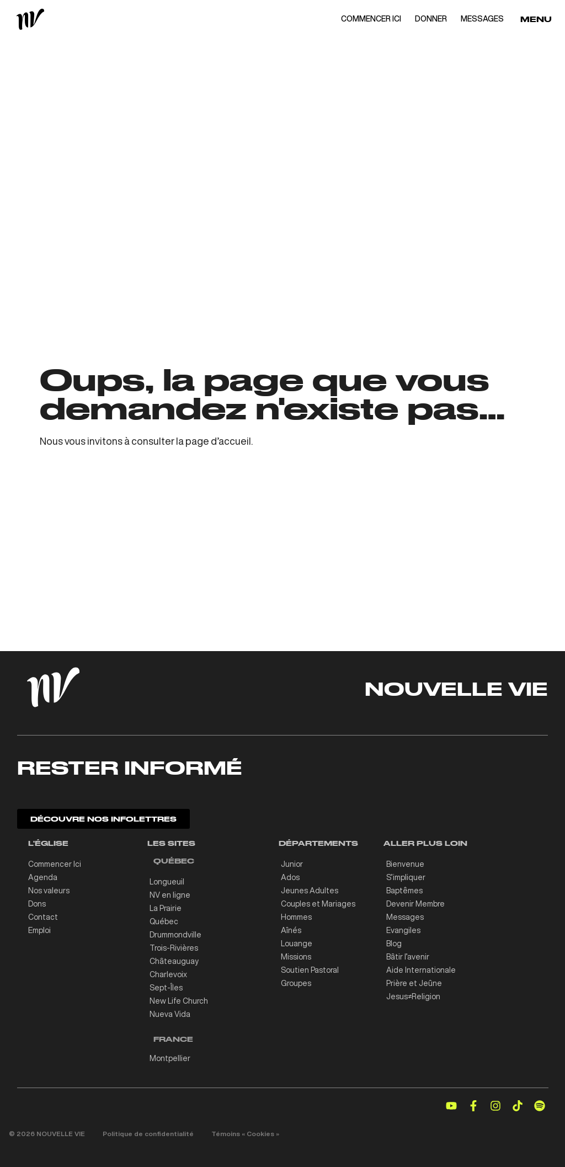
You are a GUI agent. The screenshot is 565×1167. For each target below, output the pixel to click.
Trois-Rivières (174, 948)
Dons (37, 904)
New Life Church (179, 1001)
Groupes (296, 983)
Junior (292, 864)
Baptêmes (404, 890)
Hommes (296, 917)
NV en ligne (170, 895)
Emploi (39, 930)
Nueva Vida (170, 1014)
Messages (405, 917)
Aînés (291, 930)
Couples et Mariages (318, 904)
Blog (394, 943)
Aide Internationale (421, 970)
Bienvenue (405, 864)
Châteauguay (174, 961)
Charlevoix (168, 974)
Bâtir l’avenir (407, 957)
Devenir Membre (415, 904)
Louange (296, 943)
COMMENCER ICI (371, 19)
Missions (296, 957)
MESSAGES (482, 19)
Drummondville (175, 935)
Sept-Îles (166, 988)
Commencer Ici (54, 864)
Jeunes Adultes (309, 890)
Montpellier (170, 1058)
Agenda (42, 877)
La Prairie (166, 908)
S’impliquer (405, 877)
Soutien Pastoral (310, 970)
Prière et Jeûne (414, 983)
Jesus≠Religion (413, 996)
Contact (43, 917)
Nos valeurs (49, 890)
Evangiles (403, 930)
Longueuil (167, 882)
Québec (164, 921)
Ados (290, 877)
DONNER (431, 19)
